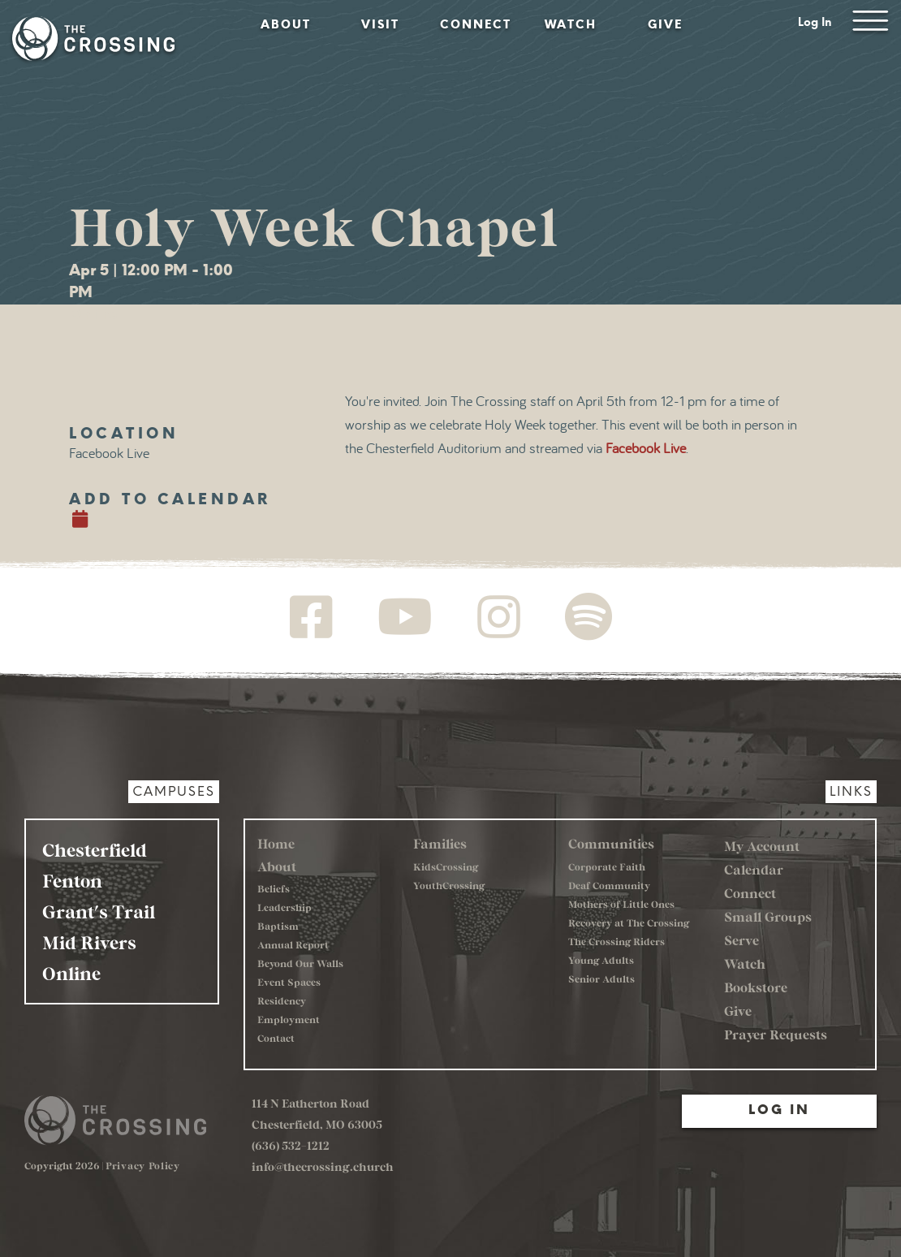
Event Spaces (289, 981)
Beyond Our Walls (300, 963)
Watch (571, 25)
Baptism (278, 925)
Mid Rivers (89, 941)
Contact (276, 1037)
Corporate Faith (606, 866)
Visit (380, 25)
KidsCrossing (445, 866)
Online (71, 972)
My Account (762, 845)
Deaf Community (609, 885)
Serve (741, 940)
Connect (475, 25)
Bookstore (755, 987)
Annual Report (293, 944)
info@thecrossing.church (323, 1166)
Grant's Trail (98, 911)
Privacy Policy (143, 1165)
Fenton (72, 880)
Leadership (284, 907)
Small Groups (768, 916)
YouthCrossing (449, 885)
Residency (281, 1000)
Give (665, 25)
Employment (288, 1019)
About (286, 25)
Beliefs (273, 888)
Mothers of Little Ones (621, 903)
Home (276, 843)
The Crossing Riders (616, 941)
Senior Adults (601, 978)
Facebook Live (646, 449)
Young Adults (601, 959)
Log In (815, 22)
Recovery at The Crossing (628, 922)
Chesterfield (94, 849)
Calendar (753, 869)
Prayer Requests (775, 1034)
